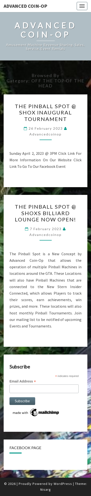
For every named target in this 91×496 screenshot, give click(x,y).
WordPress (63, 484)
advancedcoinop (45, 134)
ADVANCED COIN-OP (25, 6)
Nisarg (45, 489)
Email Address (22, 381)
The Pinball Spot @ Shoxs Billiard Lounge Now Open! (45, 213)
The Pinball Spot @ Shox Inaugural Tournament (45, 112)
